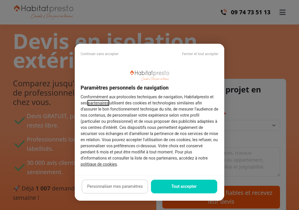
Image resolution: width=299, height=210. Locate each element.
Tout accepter (184, 186)
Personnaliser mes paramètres (115, 186)
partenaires (98, 103)
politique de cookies (99, 164)
